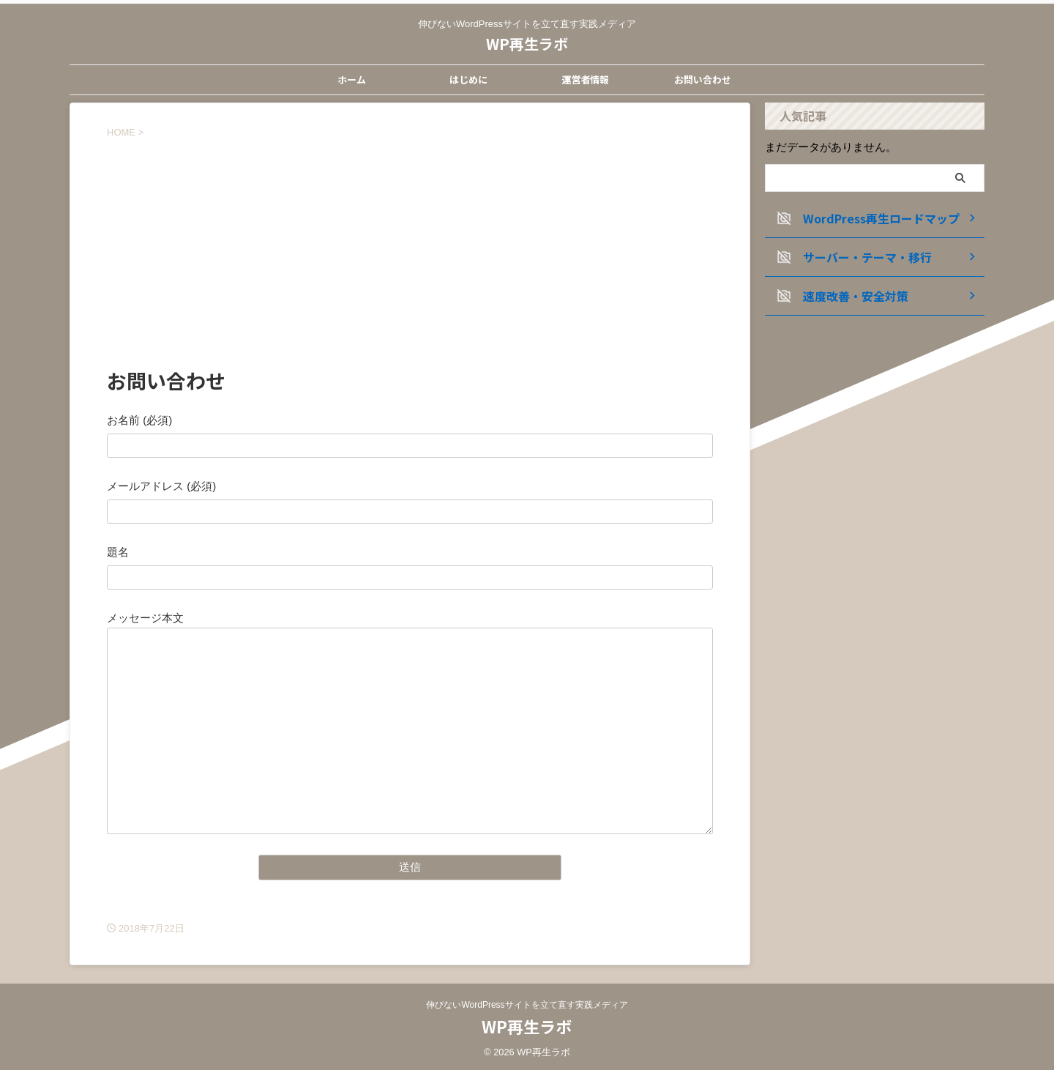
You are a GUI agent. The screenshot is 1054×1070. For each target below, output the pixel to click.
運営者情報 (585, 79)
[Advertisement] (410, 249)
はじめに (468, 79)
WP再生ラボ (527, 43)
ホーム (351, 79)
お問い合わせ (702, 79)
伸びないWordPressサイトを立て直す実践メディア (526, 1005)
